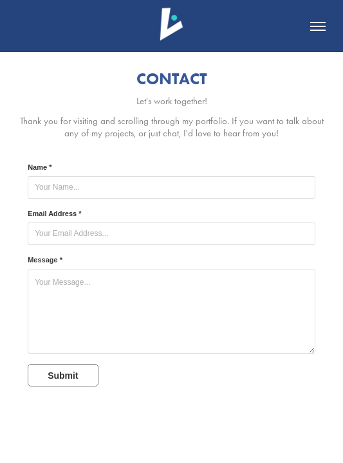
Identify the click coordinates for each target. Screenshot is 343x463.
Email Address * (54, 213)
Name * (39, 167)
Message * (45, 260)
